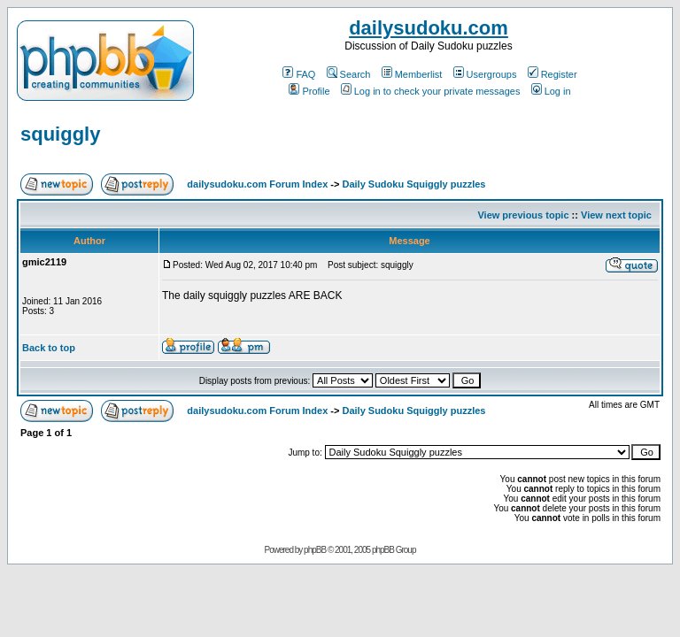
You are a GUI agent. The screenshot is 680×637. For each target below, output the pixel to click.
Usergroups (485, 74)
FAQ (298, 74)
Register (552, 74)
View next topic (616, 215)
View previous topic (522, 215)
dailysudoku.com (428, 28)
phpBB (315, 550)
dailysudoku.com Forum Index (257, 184)
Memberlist (412, 74)
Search (349, 74)
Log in (551, 91)
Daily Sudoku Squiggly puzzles (413, 184)
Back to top (48, 347)
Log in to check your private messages (431, 91)
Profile (309, 91)
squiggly (60, 134)
